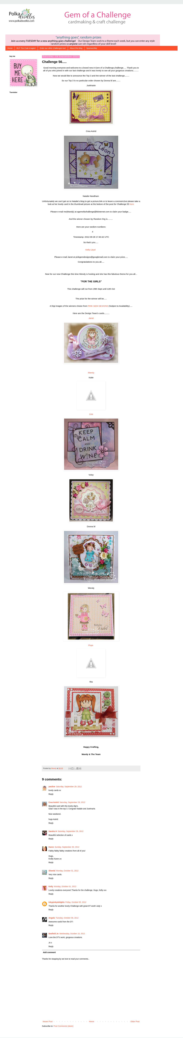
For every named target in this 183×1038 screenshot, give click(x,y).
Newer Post (47, 1022)
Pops (90, 645)
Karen (51, 847)
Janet (91, 318)
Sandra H (53, 832)
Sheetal (52, 871)
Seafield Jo (54, 934)
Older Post (135, 1022)
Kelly (51, 887)
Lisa (91, 414)
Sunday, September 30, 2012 (67, 847)
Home (9, 48)
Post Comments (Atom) (63, 1026)
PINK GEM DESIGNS (98, 306)
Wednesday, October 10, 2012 (72, 934)
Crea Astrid (54, 803)
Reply (51, 794)
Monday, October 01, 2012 (67, 871)
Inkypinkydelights (57, 903)
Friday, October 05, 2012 (75, 903)
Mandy (91, 373)
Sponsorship (91, 48)
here (131, 204)
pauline (52, 787)
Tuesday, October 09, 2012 (67, 918)
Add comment (49, 953)
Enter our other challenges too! (53, 48)
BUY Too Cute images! (26, 48)
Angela (52, 918)
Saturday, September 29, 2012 (69, 787)
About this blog (76, 48)
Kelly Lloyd (91, 250)
